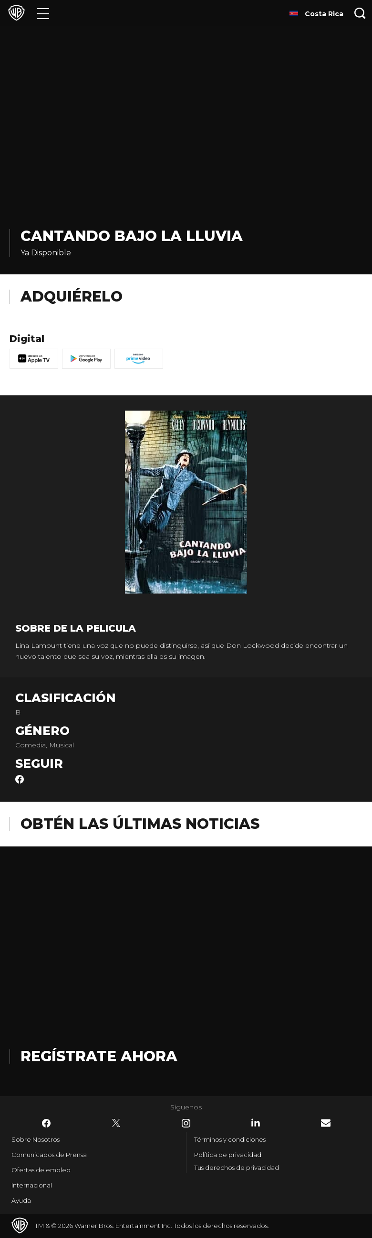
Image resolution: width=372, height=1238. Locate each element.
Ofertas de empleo (41, 1170)
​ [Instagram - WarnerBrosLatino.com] (186, 1123)
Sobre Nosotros (35, 1139)
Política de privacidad (227, 1154)
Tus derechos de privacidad (236, 1167)
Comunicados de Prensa (49, 1154)
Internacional (31, 1185)
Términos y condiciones (230, 1139)
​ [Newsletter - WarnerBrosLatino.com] (325, 1122)
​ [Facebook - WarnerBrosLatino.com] (46, 1123)
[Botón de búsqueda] (360, 13)
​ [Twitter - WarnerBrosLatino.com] (116, 1123)
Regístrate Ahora (99, 1056)
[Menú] (43, 13)
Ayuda (21, 1200)
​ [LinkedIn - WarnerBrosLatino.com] (255, 1122)
